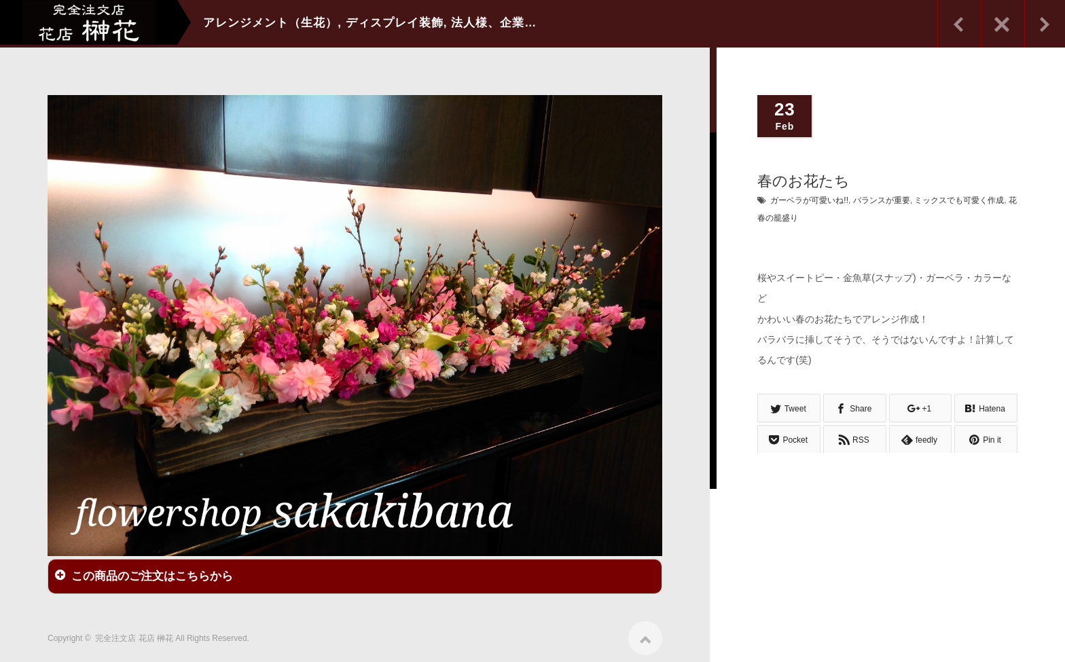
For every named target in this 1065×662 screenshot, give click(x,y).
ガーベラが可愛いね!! (809, 200)
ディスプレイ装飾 (395, 22)
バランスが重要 (881, 200)
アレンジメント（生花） (270, 22)
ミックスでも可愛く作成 (959, 200)
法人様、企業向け (500, 22)
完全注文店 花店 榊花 (134, 635)
